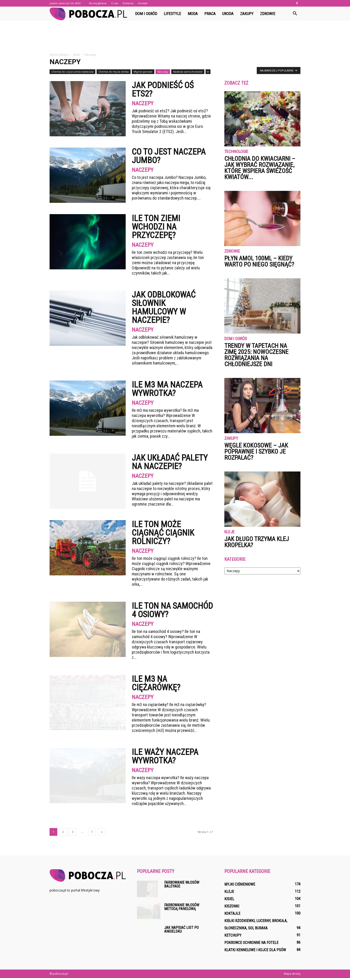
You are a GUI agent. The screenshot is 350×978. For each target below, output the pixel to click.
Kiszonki (231, 906)
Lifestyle (172, 13)
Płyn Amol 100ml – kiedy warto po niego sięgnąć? (259, 261)
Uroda (227, 13)
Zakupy (246, 13)
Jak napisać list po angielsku (181, 929)
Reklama (128, 3)
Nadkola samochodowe (187, 71)
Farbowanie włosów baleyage (181, 884)
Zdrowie (267, 13)
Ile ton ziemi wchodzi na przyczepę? (156, 226)
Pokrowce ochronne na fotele (251, 942)
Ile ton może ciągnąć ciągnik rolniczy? (163, 532)
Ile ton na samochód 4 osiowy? (172, 610)
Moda (193, 13)
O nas (114, 3)
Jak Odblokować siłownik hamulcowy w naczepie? (163, 307)
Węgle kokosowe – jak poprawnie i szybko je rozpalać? (256, 451)
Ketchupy (232, 935)
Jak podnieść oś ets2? (163, 89)
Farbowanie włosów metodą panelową (181, 907)
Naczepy (162, 71)
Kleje (229, 532)
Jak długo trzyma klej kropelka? (256, 542)
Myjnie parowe (143, 71)
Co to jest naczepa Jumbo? (169, 156)
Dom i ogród (146, 13)
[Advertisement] (175, 36)
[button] (294, 13)
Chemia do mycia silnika (113, 71)
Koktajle (232, 913)
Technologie (236, 151)
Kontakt (143, 3)
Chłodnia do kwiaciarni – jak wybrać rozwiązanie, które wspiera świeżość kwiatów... (259, 168)
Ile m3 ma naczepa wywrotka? (167, 389)
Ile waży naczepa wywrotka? (165, 756)
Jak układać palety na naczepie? (170, 462)
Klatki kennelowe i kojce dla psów (255, 950)
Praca (210, 13)
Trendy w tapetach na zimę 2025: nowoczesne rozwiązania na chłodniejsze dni (256, 355)
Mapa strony (292, 974)
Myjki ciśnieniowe (239, 884)
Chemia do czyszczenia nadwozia (72, 71)
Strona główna (98, 3)
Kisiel (229, 899)
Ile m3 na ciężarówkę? (156, 683)
